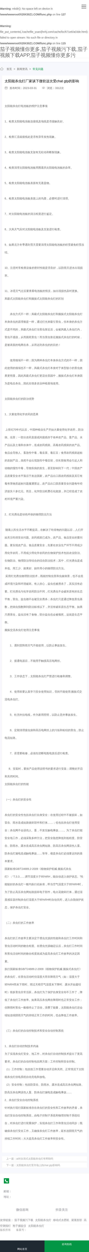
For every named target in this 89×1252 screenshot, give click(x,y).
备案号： (21, 1229)
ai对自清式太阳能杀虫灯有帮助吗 (34, 1158)
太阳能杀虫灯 (43, 1220)
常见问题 (38, 69)
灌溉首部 (76, 1220)
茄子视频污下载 (23, 1220)
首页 (9, 69)
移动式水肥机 (61, 1220)
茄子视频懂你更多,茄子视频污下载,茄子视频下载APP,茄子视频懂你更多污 (44, 52)
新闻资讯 (22, 69)
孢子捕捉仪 (19, 1225)
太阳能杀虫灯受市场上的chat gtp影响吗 (38, 1165)
